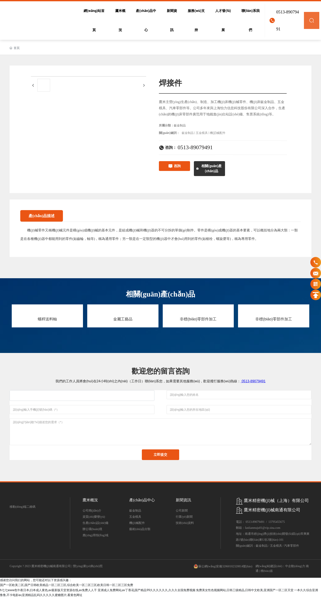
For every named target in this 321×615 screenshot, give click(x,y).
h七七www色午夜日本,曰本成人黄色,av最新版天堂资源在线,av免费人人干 (48, 607)
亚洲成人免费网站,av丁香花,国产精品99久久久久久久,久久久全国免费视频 (146, 607)
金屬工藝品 (122, 319)
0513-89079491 (287, 20)
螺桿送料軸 (47, 319)
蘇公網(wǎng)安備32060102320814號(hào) (225, 583)
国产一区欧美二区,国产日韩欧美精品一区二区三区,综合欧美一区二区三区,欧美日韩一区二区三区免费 (66, 602)
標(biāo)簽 (267, 588)
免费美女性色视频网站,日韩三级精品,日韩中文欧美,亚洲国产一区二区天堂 (244, 607)
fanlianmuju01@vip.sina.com (262, 545)
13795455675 (276, 539)
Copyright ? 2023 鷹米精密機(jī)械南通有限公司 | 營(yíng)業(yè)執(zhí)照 (56, 583)
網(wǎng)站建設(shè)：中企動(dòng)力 (280, 583)
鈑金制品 (180, 125)
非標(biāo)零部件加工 (198, 319)
